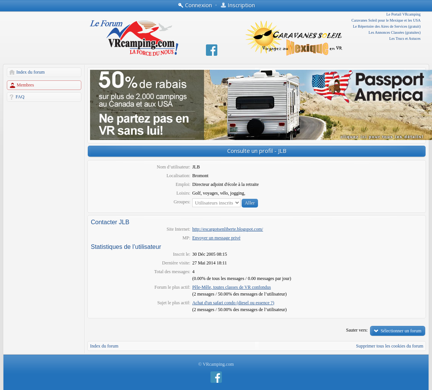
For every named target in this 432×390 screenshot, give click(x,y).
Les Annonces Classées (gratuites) (395, 32)
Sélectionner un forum (401, 331)
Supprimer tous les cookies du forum (389, 346)
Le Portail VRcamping (403, 14)
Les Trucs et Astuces (405, 38)
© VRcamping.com (216, 364)
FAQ (20, 96)
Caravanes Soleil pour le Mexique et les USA (386, 20)
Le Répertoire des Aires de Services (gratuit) (387, 26)
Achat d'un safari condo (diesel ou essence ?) (233, 302)
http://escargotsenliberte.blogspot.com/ (227, 229)
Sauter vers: (357, 330)
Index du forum (30, 72)
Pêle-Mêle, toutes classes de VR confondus (231, 287)
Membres (25, 85)
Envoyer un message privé (216, 238)
